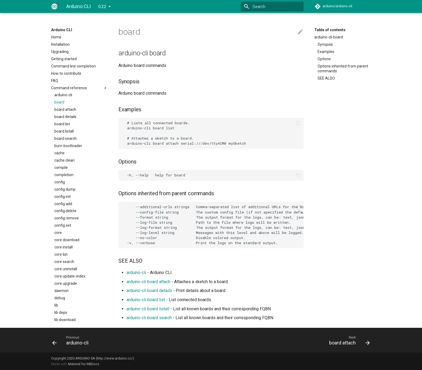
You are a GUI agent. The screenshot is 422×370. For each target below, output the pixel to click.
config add (63, 204)
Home (56, 37)
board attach (65, 109)
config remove (66, 218)
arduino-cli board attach (148, 281)
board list (62, 124)
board (59, 102)
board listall (64, 131)
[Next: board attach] (292, 340)
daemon (61, 291)
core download (66, 240)
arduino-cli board (328, 37)
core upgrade (65, 283)
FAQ (54, 81)
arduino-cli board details (149, 290)
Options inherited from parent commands (343, 68)
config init (62, 196)
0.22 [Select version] (102, 6)
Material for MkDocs (83, 364)
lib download (65, 320)
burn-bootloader (68, 146)
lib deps (60, 312)
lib (56, 305)
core (58, 232)
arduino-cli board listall (147, 308)
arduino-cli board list (145, 299)
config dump (65, 189)
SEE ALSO (326, 78)
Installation (60, 44)
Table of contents (330, 30)
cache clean (64, 160)
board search (65, 138)
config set (62, 225)
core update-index (69, 276)
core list (61, 254)
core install (63, 247)
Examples (326, 51)
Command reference (79, 88)
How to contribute (66, 73)
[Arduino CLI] (54, 6)
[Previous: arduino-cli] (129, 340)
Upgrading (60, 51)
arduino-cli (63, 95)
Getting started (64, 59)
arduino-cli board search (149, 317)
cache (59, 153)
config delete (65, 211)
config (59, 182)
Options (324, 59)
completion (63, 175)
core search (64, 261)
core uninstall (65, 269)
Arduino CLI (61, 30)
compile (61, 167)
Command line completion (73, 66)
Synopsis (325, 44)
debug (59, 298)
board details (65, 117)
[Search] (272, 6)
